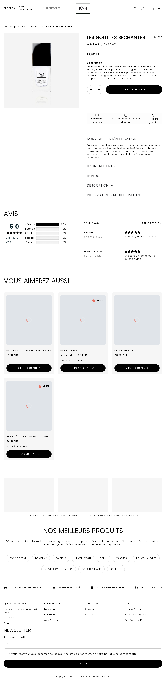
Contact (9, 623)
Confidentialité (134, 620)
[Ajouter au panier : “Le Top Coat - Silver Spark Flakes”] (29, 368)
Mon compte (92, 603)
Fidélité (89, 614)
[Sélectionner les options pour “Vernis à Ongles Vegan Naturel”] (29, 454)
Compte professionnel (26, 8)
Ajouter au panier (134, 89)
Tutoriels (9, 617)
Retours (89, 609)
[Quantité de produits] (95, 90)
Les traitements (30, 26)
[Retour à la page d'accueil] (83, 8)
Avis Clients (51, 620)
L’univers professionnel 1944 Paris (20, 611)
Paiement (50, 614)
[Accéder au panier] (135, 8)
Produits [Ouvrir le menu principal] (9, 8)
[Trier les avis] (151, 223)
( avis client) (109, 44)
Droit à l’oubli (133, 609)
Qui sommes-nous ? (16, 603)
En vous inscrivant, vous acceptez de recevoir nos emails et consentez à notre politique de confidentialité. (72, 654)
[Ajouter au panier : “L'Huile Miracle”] (137, 368)
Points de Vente (53, 603)
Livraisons (50, 609)
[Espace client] (143, 8)
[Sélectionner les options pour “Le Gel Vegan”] (83, 368)
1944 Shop (10, 26)
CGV (127, 603)
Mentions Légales (135, 614)
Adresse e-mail (14, 637)
